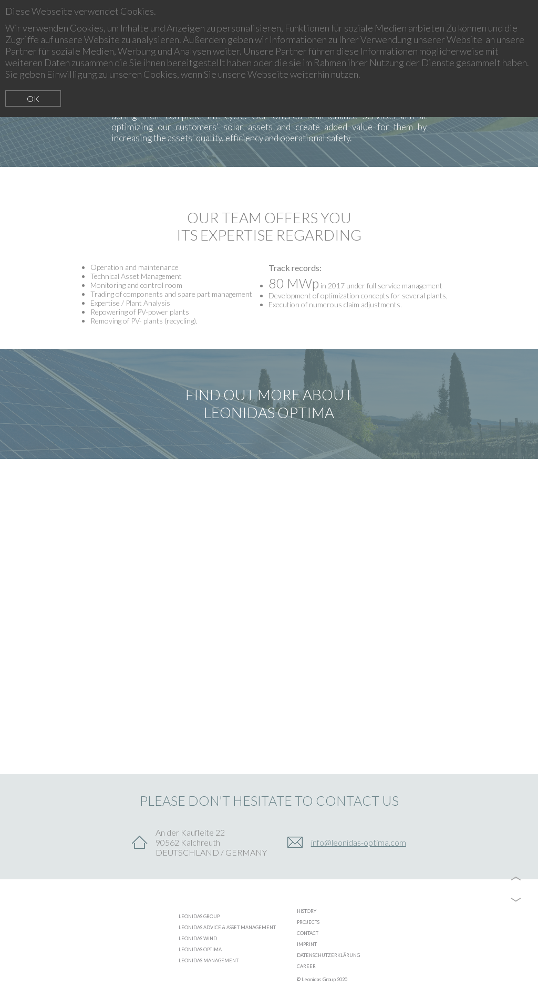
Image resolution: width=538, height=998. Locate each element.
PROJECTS (308, 922)
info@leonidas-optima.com (358, 842)
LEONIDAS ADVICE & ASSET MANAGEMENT (227, 927)
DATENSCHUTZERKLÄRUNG (328, 955)
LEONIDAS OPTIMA (200, 949)
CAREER (306, 966)
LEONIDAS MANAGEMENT (209, 960)
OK (33, 98)
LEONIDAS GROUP (199, 916)
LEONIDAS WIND (198, 938)
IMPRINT (307, 944)
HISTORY (306, 911)
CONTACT (307, 933)
